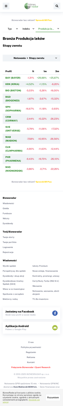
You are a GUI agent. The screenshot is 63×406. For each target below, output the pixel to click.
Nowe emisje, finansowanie (45, 271)
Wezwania (37, 286)
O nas (31, 342)
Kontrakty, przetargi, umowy (45, 276)
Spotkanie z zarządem (13, 294)
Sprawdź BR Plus (44, 20)
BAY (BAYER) (12, 77)
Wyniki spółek (9, 266)
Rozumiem (53, 397)
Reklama (31, 357)
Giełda (6, 208)
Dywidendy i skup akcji (13, 276)
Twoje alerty (8, 237)
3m (57, 71)
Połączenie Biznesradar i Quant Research (30, 367)
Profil (8, 71)
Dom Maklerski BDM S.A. (25, 387)
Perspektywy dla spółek (14, 271)
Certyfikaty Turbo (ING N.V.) (45, 281)
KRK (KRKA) (12, 84)
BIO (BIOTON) (13, 90)
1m (45, 71)
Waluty (6, 218)
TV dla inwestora (40, 299)
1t (33, 71)
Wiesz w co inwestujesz (14, 289)
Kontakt (31, 362)
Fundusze (7, 213)
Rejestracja (8, 252)
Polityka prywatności (31, 347)
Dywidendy (8, 223)
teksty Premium (40, 266)
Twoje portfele (9, 242)
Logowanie (8, 247)
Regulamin (31, 352)
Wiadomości (8, 203)
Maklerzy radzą (10, 299)
